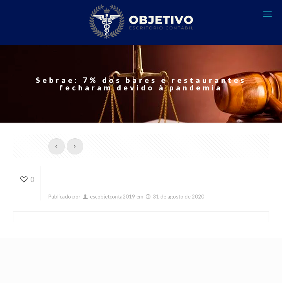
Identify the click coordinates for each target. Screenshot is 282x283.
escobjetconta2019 (112, 196)
